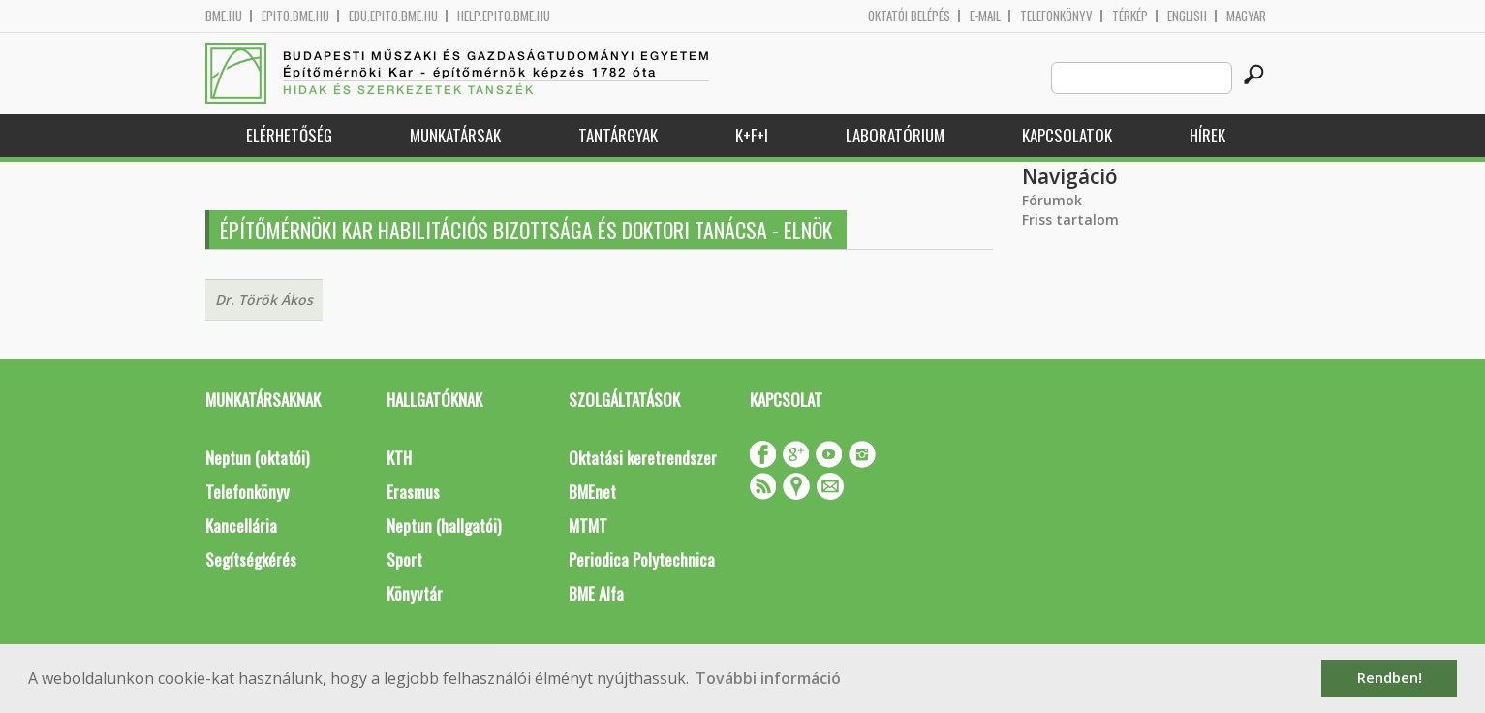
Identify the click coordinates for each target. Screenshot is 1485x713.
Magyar (1246, 16)
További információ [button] (768, 678)
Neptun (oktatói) (257, 458)
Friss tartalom (1070, 219)
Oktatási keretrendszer (643, 458)
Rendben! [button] (1389, 677)
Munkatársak (455, 135)
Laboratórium (895, 135)
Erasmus (413, 492)
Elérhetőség (289, 135)
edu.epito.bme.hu (393, 16)
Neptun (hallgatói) (444, 525)
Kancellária (241, 525)
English (1187, 16)
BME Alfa (596, 593)
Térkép (1130, 16)
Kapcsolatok (1067, 135)
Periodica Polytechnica (642, 559)
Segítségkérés (250, 559)
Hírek (1207, 135)
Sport (404, 559)
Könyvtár (415, 593)
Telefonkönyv (1056, 16)
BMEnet (592, 492)
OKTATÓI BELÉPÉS (909, 16)
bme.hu (223, 16)
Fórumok (1052, 200)
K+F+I (751, 135)
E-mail (985, 16)
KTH (399, 458)
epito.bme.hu (295, 16)
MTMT (588, 525)
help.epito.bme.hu (503, 16)
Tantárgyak (618, 135)
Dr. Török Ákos (264, 300)
